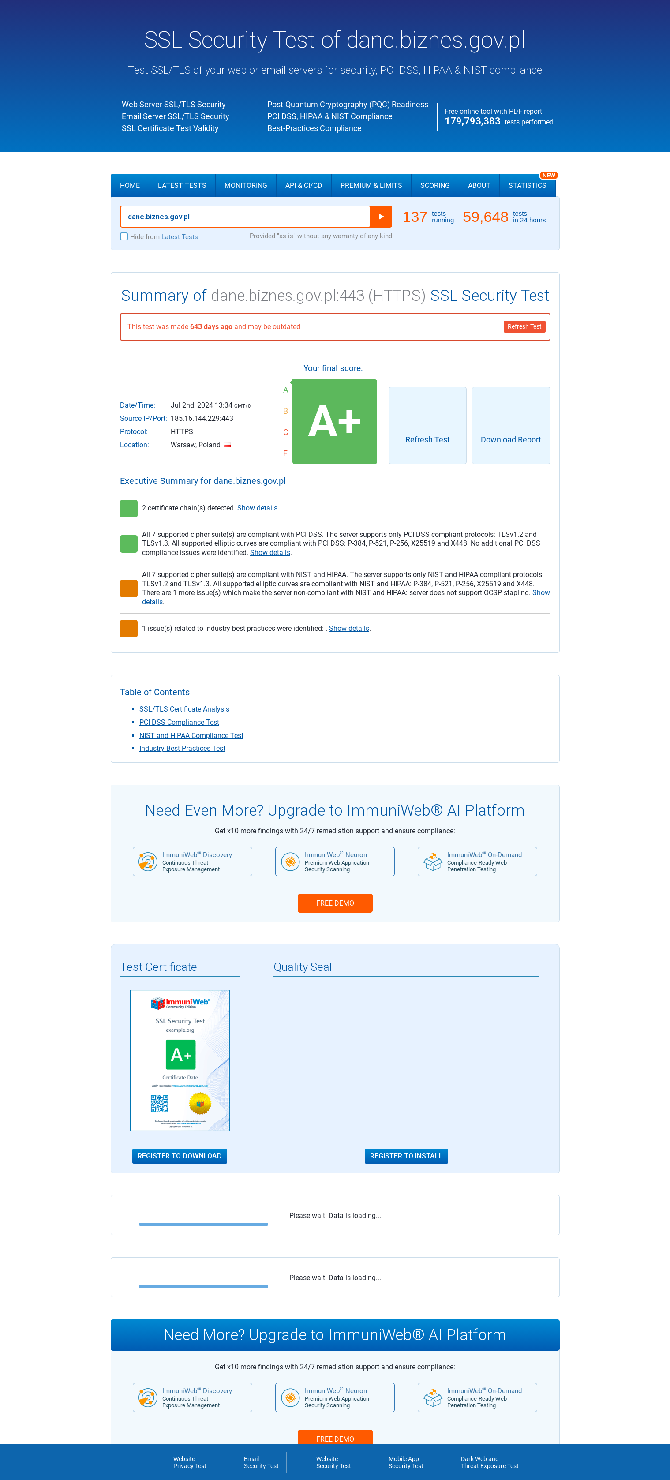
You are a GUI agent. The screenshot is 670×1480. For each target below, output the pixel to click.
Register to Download (180, 1156)
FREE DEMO (335, 903)
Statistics (532, 182)
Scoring (435, 185)
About (479, 185)
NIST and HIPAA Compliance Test (191, 735)
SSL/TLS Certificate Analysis (184, 709)
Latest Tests (182, 185)
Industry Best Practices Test (182, 748)
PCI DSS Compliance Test (179, 722)
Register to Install (406, 1156)
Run (381, 216)
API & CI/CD (303, 185)
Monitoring (246, 185)
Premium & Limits (371, 185)
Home (130, 185)
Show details (257, 508)
